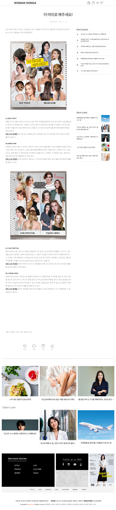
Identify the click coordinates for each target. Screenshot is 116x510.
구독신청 (17, 501)
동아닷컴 (53, 501)
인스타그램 (69, 464)
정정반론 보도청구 (43, 501)
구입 (110, 485)
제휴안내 (75, 501)
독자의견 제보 (34, 501)
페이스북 (63, 464)
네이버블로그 (80, 464)
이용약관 (80, 501)
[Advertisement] (34, 308)
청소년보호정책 (97, 501)
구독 (104, 485)
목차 (98, 485)
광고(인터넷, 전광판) (67, 501)
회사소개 (58, 501)
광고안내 (23, 501)
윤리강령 (28, 501)
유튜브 (75, 464)
